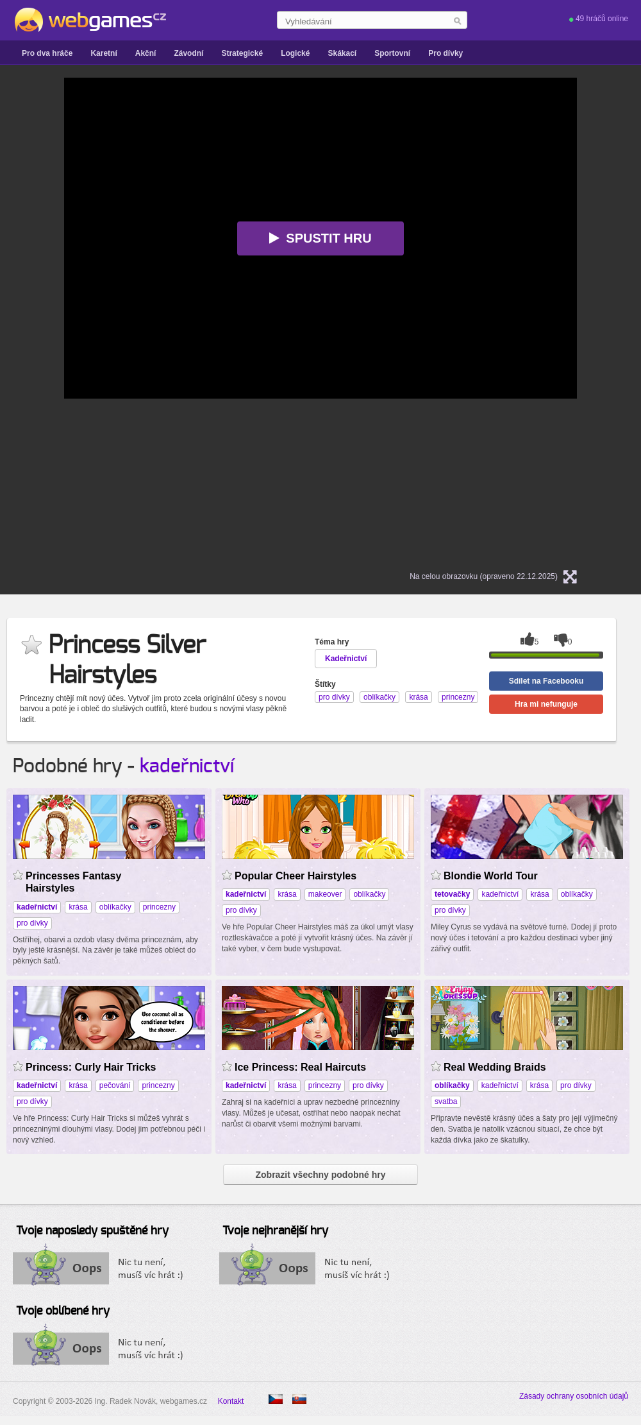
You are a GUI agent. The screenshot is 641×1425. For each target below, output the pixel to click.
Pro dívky (445, 53)
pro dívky (32, 923)
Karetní (103, 53)
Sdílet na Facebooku (546, 681)
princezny (159, 906)
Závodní (188, 53)
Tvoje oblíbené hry (63, 1311)
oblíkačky (115, 906)
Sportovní (392, 53)
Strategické (242, 53)
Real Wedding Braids (495, 1067)
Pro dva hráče (47, 53)
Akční (145, 53)
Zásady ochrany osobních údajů (573, 1396)
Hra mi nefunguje (546, 704)
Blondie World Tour (491, 875)
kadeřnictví (187, 766)
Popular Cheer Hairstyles (295, 875)
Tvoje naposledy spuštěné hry (92, 1231)
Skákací (342, 53)
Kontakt (231, 1401)
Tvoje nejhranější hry (275, 1231)
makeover (325, 894)
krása (78, 906)
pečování (115, 1085)
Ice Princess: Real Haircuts (300, 1067)
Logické (295, 53)
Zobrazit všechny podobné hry (320, 1175)
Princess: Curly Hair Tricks (91, 1067)
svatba (446, 1101)
